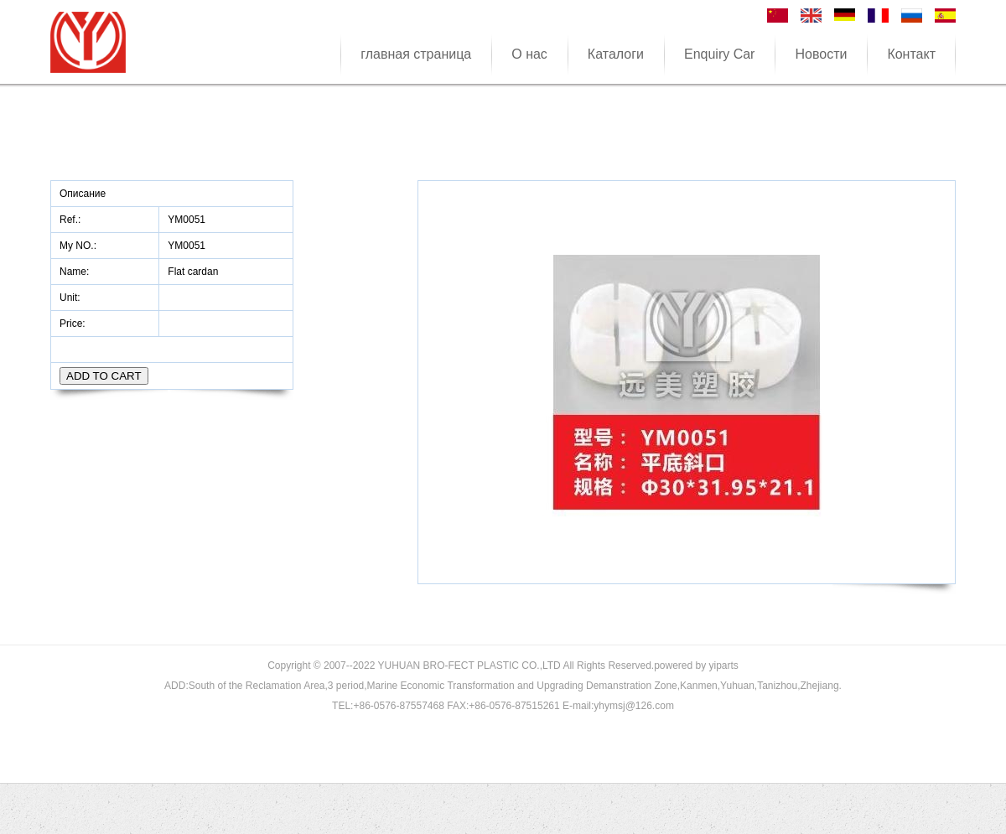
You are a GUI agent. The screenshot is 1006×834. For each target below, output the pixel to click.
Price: (74, 323)
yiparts (724, 665)
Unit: (71, 297)
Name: (76, 271)
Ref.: (72, 219)
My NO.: (78, 245)
